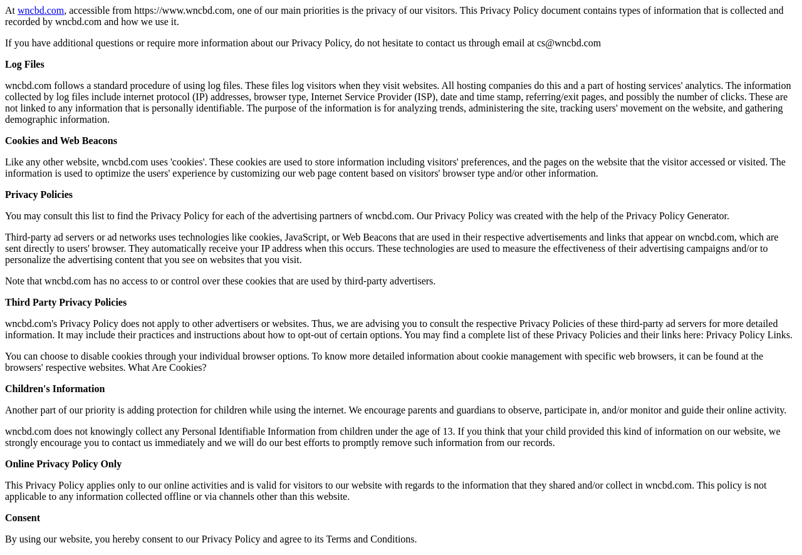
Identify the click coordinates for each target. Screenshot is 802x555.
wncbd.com (41, 10)
